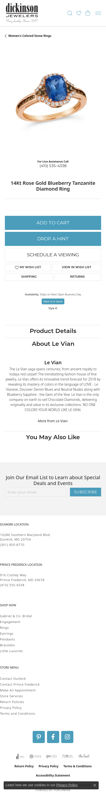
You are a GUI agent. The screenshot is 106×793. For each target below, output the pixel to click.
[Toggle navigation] (98, 13)
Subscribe (85, 492)
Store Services (11, 696)
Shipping (29, 276)
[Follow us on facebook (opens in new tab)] (53, 737)
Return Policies (12, 702)
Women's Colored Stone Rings (29, 36)
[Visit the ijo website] (51, 756)
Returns (77, 276)
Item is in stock (53, 301)
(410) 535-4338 (53, 165)
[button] (69, 13)
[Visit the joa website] (20, 756)
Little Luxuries (11, 651)
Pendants (7, 639)
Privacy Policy (11, 707)
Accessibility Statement (53, 775)
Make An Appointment (18, 690)
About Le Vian (53, 344)
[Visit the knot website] (84, 756)
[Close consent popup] (94, 785)
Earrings (6, 633)
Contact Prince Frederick (20, 684)
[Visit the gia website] (35, 756)
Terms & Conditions (77, 766)
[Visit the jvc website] (67, 756)
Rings (4, 627)
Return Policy (24, 766)
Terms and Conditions (17, 713)
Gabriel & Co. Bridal (16, 616)
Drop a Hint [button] (53, 239)
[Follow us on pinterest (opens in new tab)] (39, 737)
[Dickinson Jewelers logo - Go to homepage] (21, 13)
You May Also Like (53, 438)
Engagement (10, 622)
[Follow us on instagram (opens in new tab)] (67, 737)
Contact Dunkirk (13, 678)
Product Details (53, 331)
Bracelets (7, 645)
